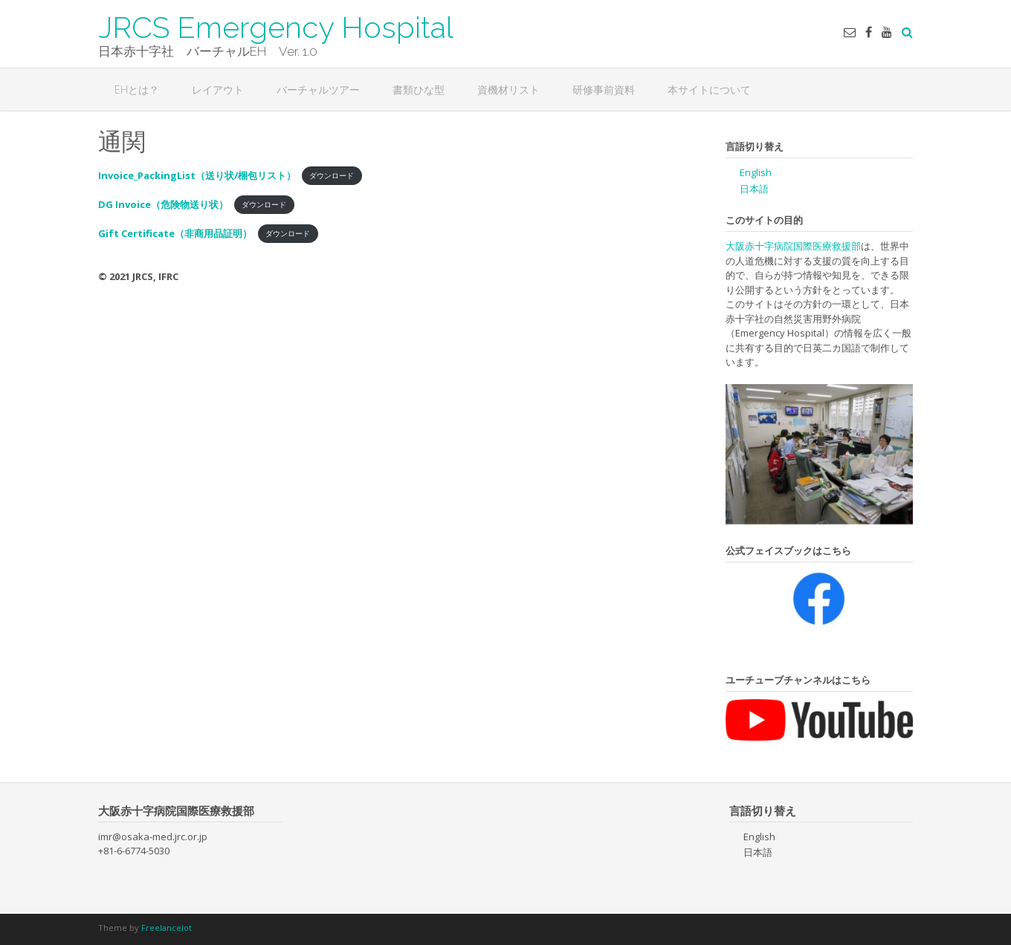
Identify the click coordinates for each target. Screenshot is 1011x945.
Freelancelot (166, 927)
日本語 (754, 188)
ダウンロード (331, 176)
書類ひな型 (419, 89)
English (756, 172)
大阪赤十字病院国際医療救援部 (793, 246)
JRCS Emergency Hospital (275, 26)
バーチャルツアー (318, 89)
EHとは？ (136, 89)
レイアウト (218, 89)
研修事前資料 (603, 89)
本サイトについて (709, 89)
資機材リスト (508, 89)
